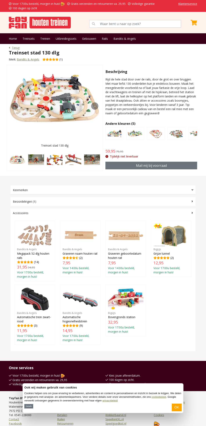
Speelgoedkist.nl (115, 423)
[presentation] (14, 106)
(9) (80, 314)
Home (13, 39)
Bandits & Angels (124, 39)
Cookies (159, 415)
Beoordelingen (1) (24, 201)
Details (29, 406)
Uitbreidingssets (66, 39)
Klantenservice (187, 4)
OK (176, 407)
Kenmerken (20, 190)
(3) (35, 314)
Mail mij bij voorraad (151, 165)
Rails (105, 39)
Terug (14, 48)
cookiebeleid (158, 396)
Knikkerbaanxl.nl (115, 415)
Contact (14, 419)
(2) (80, 248)
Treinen (45, 39)
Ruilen (61, 419)
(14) (35, 250)
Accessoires (20, 213)
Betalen (62, 415)
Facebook (15, 423)
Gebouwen (89, 39)
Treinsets (29, 39)
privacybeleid (110, 400)
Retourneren (65, 423)
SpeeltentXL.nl (114, 419)
